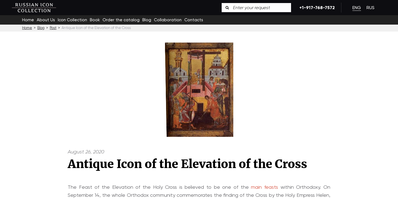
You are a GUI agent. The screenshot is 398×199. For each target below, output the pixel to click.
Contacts (193, 19)
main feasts (264, 187)
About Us (46, 19)
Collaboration (168, 19)
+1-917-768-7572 (316, 7)
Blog (146, 19)
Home (28, 19)
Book (95, 19)
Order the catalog (121, 19)
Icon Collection (72, 19)
